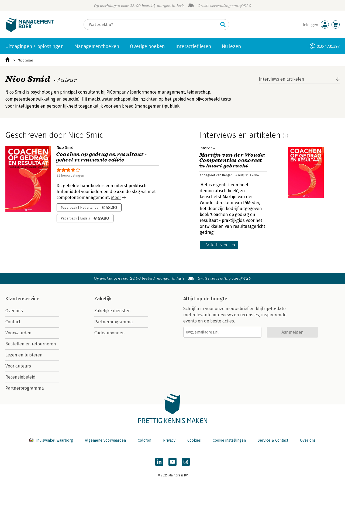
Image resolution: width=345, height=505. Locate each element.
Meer (116, 197)
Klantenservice (22, 299)
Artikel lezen (216, 244)
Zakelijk (103, 299)
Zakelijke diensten (112, 310)
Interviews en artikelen (281, 79)
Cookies (194, 440)
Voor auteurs (18, 366)
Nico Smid (25, 60)
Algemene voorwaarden (105, 440)
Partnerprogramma (24, 388)
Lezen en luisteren (24, 355)
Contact (12, 321)
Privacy (169, 440)
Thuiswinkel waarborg (51, 440)
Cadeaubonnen (109, 332)
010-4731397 (328, 46)
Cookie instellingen (229, 440)
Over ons (14, 310)
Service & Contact (273, 440)
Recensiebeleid (20, 377)
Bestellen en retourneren (30, 343)
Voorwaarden (18, 332)
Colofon (144, 440)
